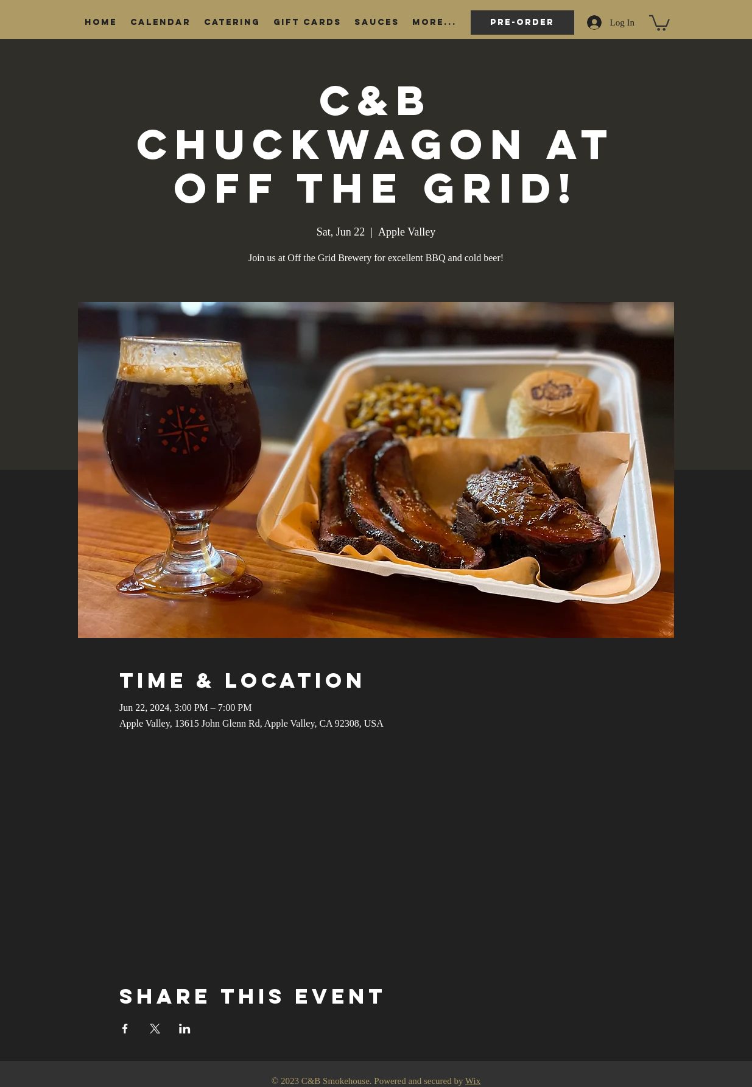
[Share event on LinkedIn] (185, 1028)
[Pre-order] (522, 22)
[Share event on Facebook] (125, 1028)
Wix (472, 1081)
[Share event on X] (155, 1028)
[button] (659, 22)
